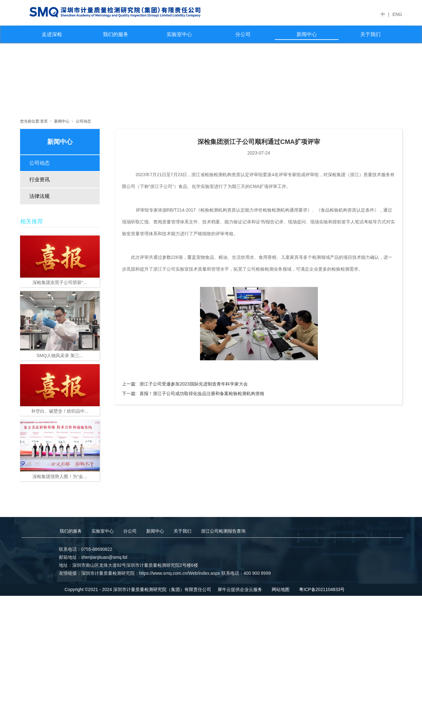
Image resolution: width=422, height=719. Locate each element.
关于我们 (370, 34)
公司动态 (83, 121)
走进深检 (52, 34)
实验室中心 (179, 34)
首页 (44, 121)
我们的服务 (115, 34)
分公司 (243, 34)
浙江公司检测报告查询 (223, 531)
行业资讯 (39, 179)
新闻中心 (307, 34)
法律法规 (39, 196)
